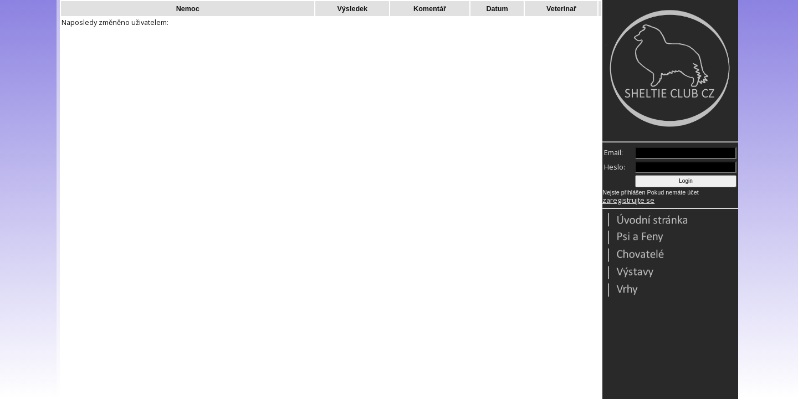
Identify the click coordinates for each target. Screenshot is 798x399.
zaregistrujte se (628, 200)
